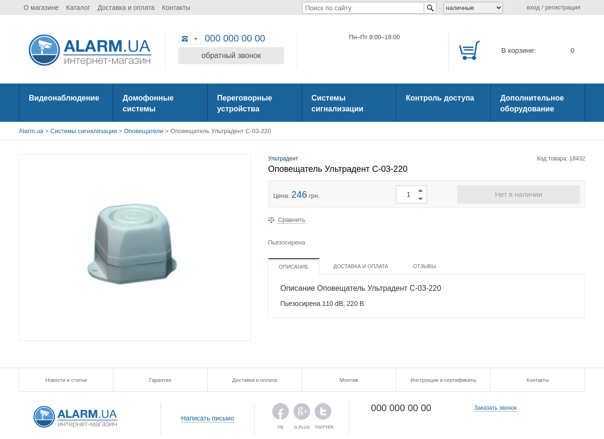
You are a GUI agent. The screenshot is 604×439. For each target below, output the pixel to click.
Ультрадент (283, 158)
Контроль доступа (440, 98)
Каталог (78, 7)
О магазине (41, 7)
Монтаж (349, 380)
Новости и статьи (66, 380)
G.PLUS (302, 413)
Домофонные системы (148, 103)
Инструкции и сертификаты (443, 380)
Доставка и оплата (126, 7)
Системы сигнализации (337, 103)
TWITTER (323, 413)
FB (280, 413)
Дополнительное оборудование (532, 103)
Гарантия (160, 380)
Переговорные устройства (244, 103)
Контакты (176, 7)
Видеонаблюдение (64, 98)
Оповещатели (143, 131)
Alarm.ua (31, 131)
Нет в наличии (518, 194)
